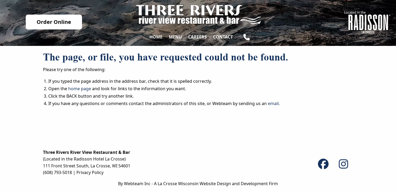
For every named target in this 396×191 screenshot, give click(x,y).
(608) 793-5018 (57, 172)
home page (79, 89)
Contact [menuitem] (223, 37)
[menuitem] (246, 38)
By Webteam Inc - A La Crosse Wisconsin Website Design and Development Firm (198, 183)
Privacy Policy (90, 172)
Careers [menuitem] (197, 37)
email (273, 103)
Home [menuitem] (155, 37)
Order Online (54, 21)
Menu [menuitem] (175, 37)
